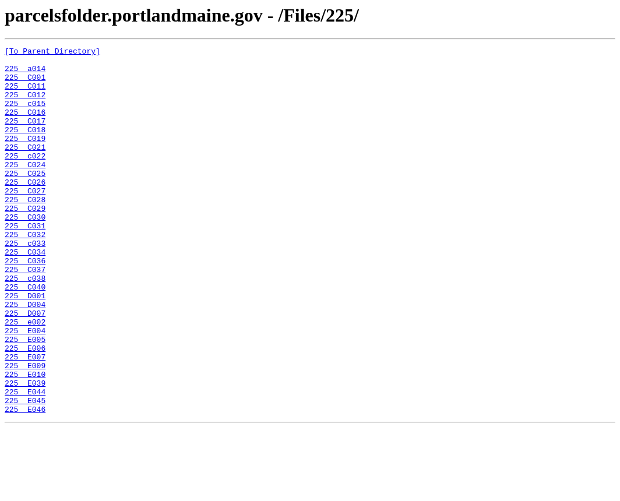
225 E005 (25, 398)
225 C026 (25, 209)
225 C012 (25, 105)
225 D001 (25, 346)
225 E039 (25, 451)
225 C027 (25, 220)
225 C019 (25, 157)
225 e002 (25, 377)
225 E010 (25, 440)
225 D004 (25, 356)
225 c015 (25, 115)
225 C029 (25, 241)
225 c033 (25, 283)
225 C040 (25, 335)
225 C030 (25, 251)
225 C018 (25, 147)
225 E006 (25, 409)
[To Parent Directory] (52, 52)
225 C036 (25, 304)
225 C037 (25, 314)
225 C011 (25, 94)
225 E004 (25, 388)
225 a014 (25, 73)
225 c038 (25, 325)
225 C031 (25, 262)
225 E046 (25, 482)
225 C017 (25, 136)
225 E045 (25, 472)
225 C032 (25, 272)
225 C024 (25, 189)
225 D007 (25, 367)
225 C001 (25, 84)
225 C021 (25, 168)
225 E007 (25, 419)
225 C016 (25, 126)
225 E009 (25, 430)
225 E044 (25, 461)
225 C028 (25, 230)
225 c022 (25, 178)
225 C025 (25, 199)
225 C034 (25, 293)
